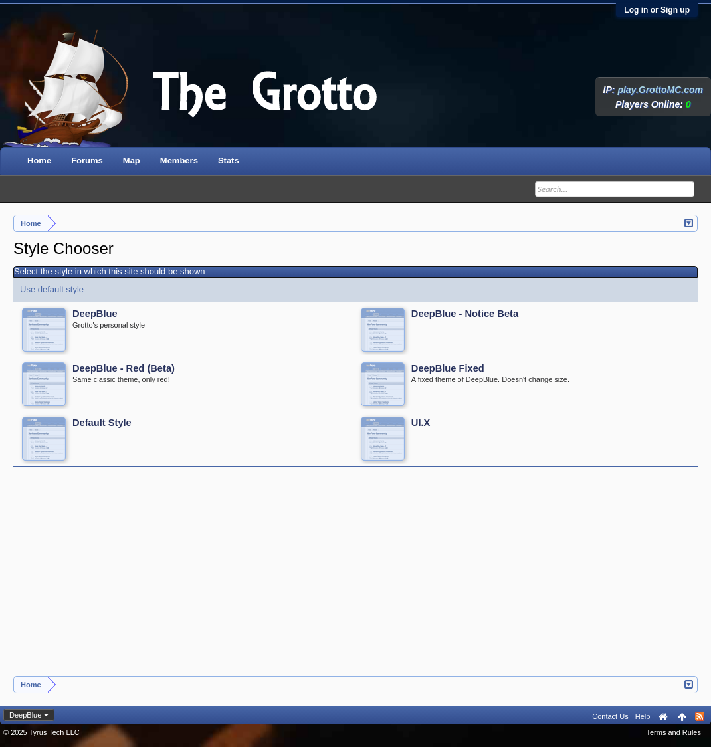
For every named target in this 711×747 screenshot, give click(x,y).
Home (39, 160)
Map (131, 160)
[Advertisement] (356, 576)
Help (643, 716)
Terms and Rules (673, 732)
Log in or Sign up (657, 10)
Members (179, 160)
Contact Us (610, 716)
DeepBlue (25, 715)
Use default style (52, 289)
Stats (228, 160)
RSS (699, 716)
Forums (87, 160)
